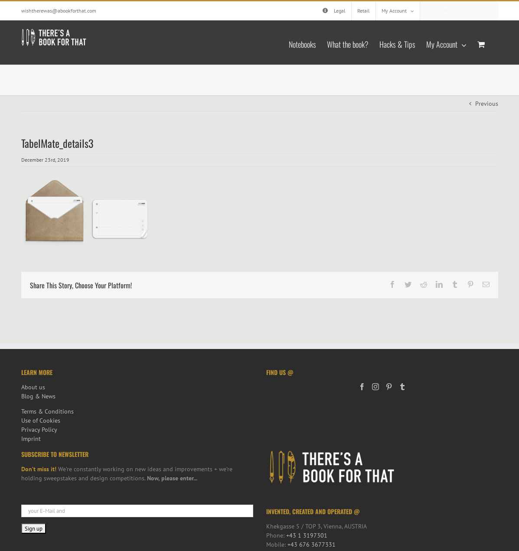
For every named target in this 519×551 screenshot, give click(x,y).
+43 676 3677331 (311, 544)
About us (33, 387)
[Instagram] (375, 386)
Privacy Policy (39, 430)
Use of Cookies (40, 420)
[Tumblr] (402, 386)
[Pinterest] (388, 386)
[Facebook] (362, 386)
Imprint (31, 439)
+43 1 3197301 (306, 535)
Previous (486, 104)
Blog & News (38, 396)
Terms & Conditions (47, 411)
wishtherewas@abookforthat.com (58, 10)
